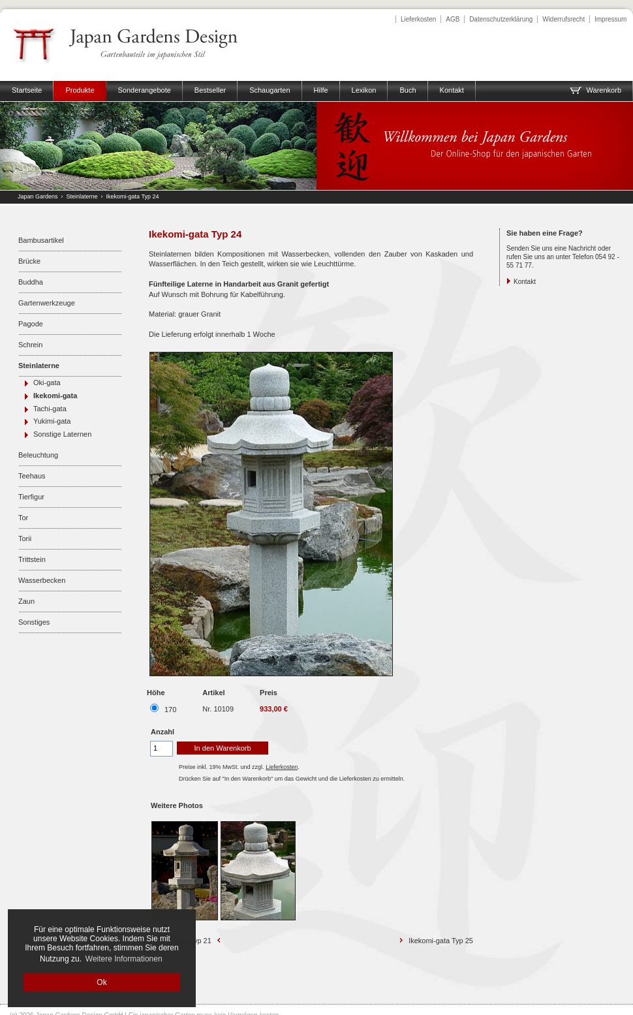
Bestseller (210, 90)
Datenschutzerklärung (501, 19)
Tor (23, 518)
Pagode (30, 324)
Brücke (29, 261)
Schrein (30, 345)
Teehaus (32, 476)
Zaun (26, 601)
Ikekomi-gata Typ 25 (441, 941)
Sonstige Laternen (62, 434)
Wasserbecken (41, 580)
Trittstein (32, 559)
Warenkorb (595, 90)
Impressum (610, 19)
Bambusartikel (41, 240)
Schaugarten (269, 90)
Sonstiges (34, 622)
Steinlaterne (82, 196)
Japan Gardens (38, 196)
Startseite (27, 90)
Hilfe (321, 90)
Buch (407, 90)
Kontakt (525, 281)
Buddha (30, 282)
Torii (24, 538)
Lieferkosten (418, 19)
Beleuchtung (38, 455)
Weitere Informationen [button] (123, 958)
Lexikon (364, 90)
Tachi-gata (50, 409)
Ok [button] (101, 982)
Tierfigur (31, 497)
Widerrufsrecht (563, 19)
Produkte (79, 90)
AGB (452, 19)
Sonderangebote (144, 90)
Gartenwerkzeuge (46, 303)
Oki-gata (47, 382)
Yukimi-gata (51, 421)
